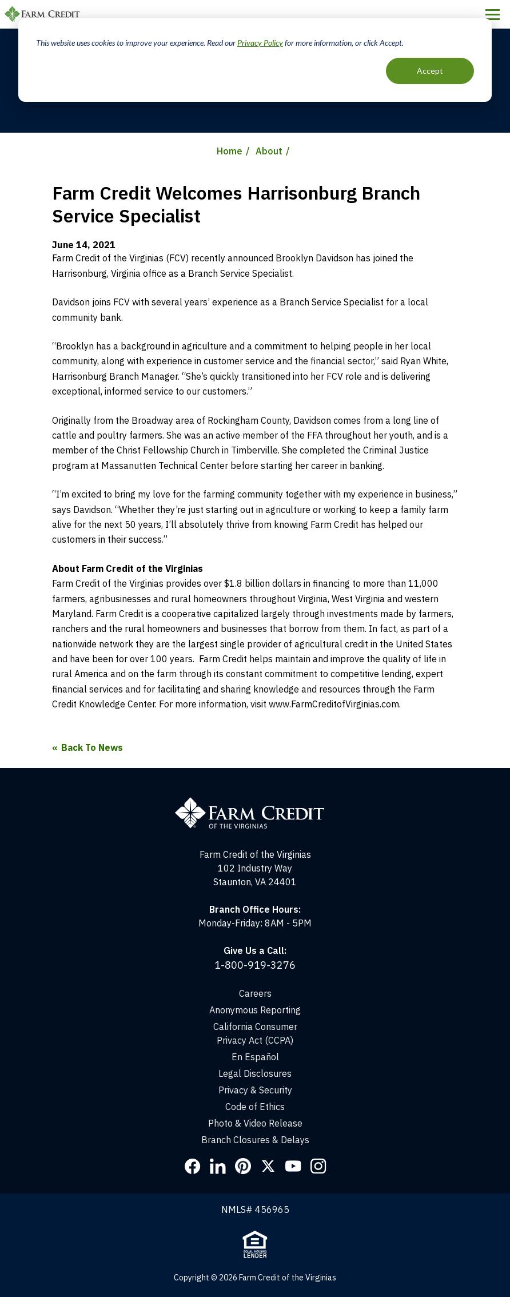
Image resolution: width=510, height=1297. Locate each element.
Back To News (92, 747)
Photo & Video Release (255, 1123)
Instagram (318, 1166)
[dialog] (255, 60)
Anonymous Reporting (255, 1010)
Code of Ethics (255, 1106)
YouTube (293, 1166)
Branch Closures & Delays (255, 1139)
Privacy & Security (255, 1090)
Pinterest (243, 1166)
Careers (255, 993)
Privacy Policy (260, 42)
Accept (430, 70)
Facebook (193, 1166)
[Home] (255, 802)
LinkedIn (218, 1166)
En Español (255, 1057)
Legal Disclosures (255, 1073)
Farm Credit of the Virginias (44, 14)
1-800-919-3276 (255, 965)
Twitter (268, 1166)
